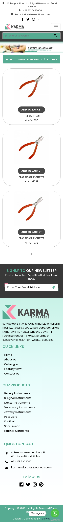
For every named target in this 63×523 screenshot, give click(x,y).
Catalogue (11, 364)
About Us (10, 359)
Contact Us (11, 374)
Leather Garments (16, 431)
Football (9, 421)
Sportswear (12, 426)
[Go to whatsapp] (55, 513)
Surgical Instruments (17, 398)
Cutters (52, 59)
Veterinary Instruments (19, 407)
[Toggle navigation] (55, 26)
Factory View (13, 369)
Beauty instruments (17, 393)
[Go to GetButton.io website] (55, 520)
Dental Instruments (17, 403)
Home (9, 59)
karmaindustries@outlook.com (32, 14)
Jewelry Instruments (29, 59)
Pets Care (10, 417)
